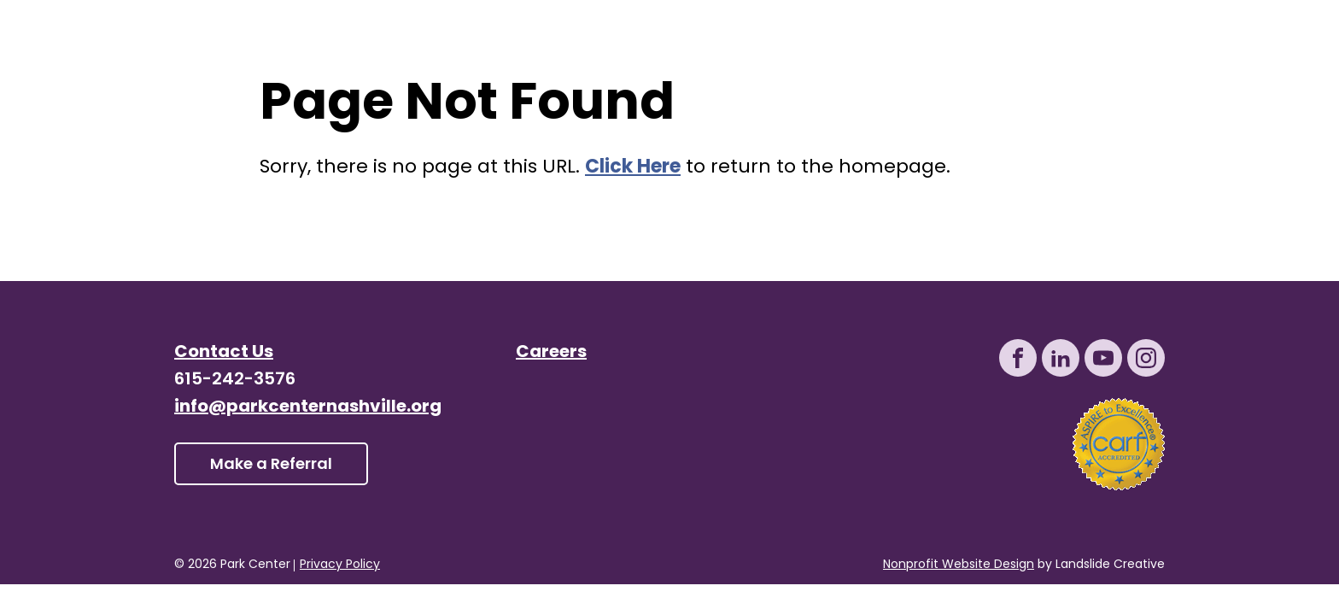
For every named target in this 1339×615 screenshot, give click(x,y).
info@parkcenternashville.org (307, 407)
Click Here (633, 168)
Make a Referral (271, 465)
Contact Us (223, 352)
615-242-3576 (234, 380)
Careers (551, 352)
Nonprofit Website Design (958, 565)
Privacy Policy (340, 565)
